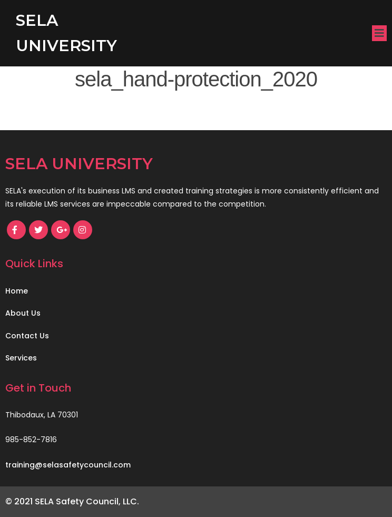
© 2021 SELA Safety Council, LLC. (72, 501)
